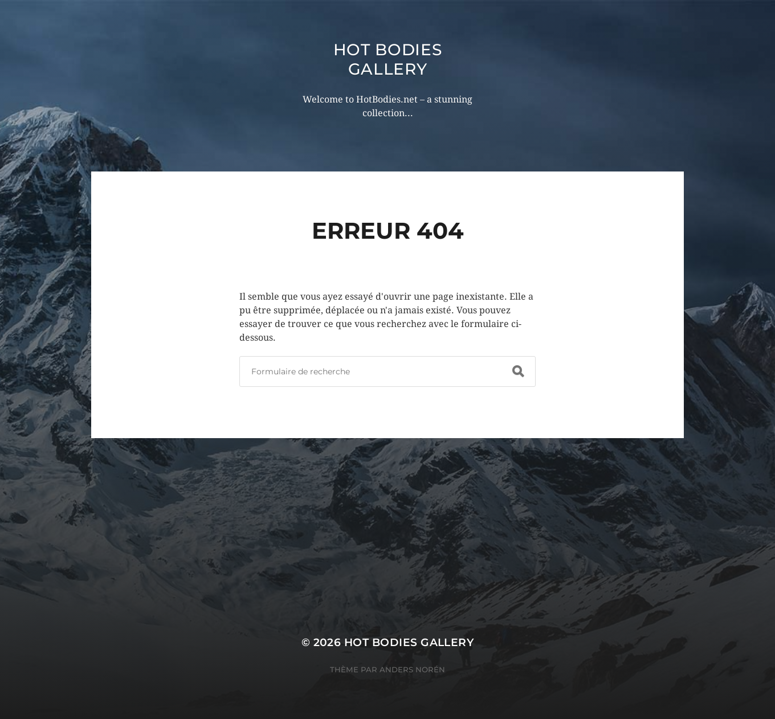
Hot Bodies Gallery (387, 59)
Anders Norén (412, 669)
